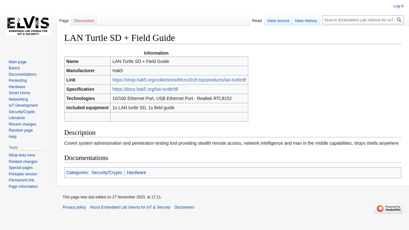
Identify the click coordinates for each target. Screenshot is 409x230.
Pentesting (18, 80)
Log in (398, 6)
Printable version (23, 174)
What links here (22, 155)
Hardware (136, 172)
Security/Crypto (106, 172)
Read (257, 20)
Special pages (21, 167)
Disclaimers (184, 207)
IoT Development (23, 105)
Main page (18, 62)
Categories (77, 172)
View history (306, 20)
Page (64, 20)
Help (13, 136)
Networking (18, 99)
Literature (17, 118)
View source (278, 20)
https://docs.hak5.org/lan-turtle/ (143, 89)
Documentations (22, 74)
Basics (14, 68)
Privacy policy (74, 207)
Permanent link (21, 180)
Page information (23, 186)
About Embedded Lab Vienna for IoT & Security (130, 207)
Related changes (23, 161)
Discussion (84, 20)
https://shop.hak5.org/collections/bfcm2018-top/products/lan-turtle (177, 79)
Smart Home (19, 93)
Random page (21, 130)
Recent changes (22, 124)
